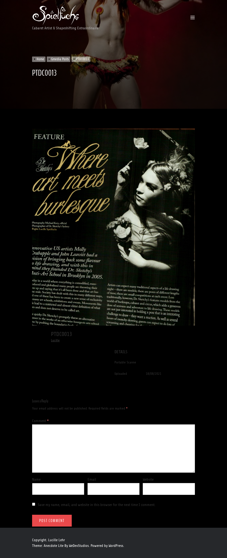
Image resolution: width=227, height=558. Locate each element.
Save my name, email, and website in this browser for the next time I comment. (97, 505)
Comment (40, 421)
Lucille (55, 340)
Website (148, 479)
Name (36, 479)
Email (92, 479)
